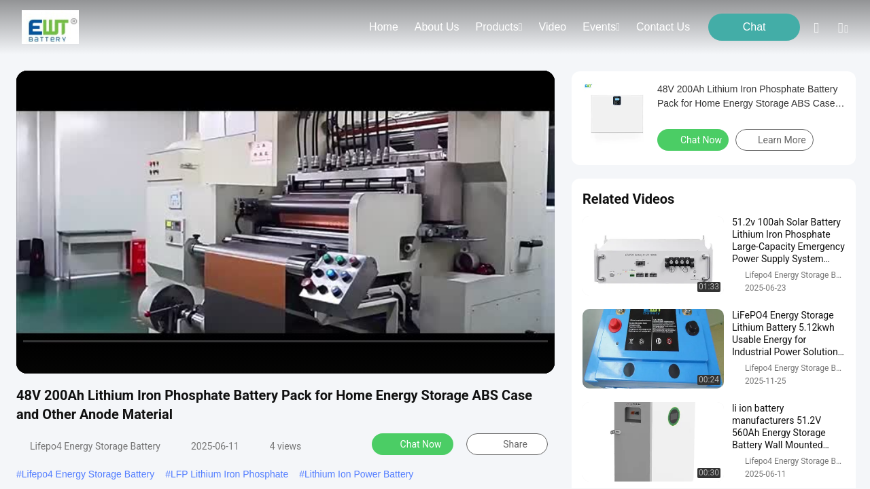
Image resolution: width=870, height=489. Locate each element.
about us (437, 27)
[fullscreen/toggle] (537, 357)
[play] (285, 222)
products (499, 27)
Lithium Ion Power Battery (358, 474)
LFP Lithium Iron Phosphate (229, 474)
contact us (663, 27)
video (553, 27)
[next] (88, 357)
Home (383, 27)
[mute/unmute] (115, 357)
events (601, 27)
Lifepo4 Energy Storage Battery (88, 474)
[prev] (34, 357)
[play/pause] (61, 357)
